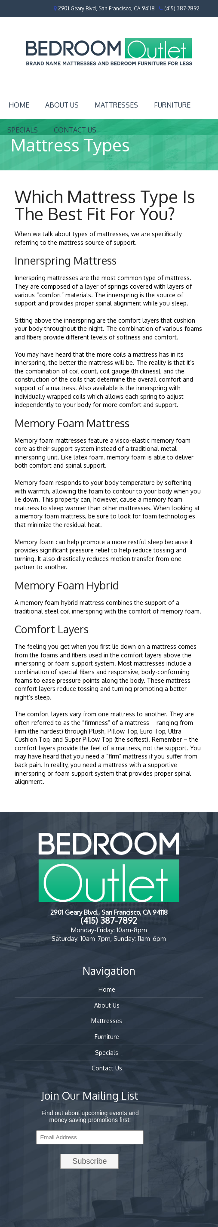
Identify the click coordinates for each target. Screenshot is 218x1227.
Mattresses (116, 105)
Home (19, 105)
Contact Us (75, 130)
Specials (106, 1052)
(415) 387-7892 (182, 8)
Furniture (172, 105)
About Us (62, 105)
